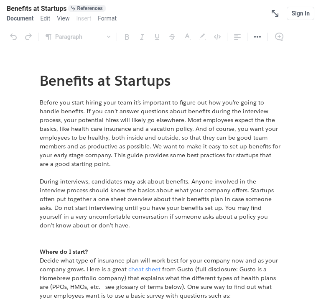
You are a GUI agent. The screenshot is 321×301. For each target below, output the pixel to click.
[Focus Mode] (275, 13)
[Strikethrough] (172, 37)
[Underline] (157, 37)
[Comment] (279, 37)
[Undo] (13, 37)
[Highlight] (202, 37)
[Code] (217, 37)
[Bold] (127, 37)
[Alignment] (237, 37)
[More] (257, 37)
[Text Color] (187, 37)
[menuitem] (20, 18)
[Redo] (28, 37)
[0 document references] (86, 8)
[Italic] (142, 37)
